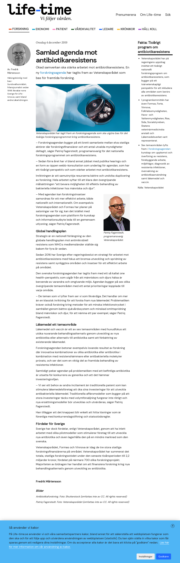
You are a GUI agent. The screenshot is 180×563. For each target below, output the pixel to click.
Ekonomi (42, 29)
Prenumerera (126, 14)
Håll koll (149, 29)
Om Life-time (150, 14)
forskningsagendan (159, 148)
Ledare (108, 29)
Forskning (20, 29)
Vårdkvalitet (85, 29)
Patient (62, 29)
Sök (168, 14)
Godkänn (163, 556)
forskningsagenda (53, 73)
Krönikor (128, 29)
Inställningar (145, 556)
